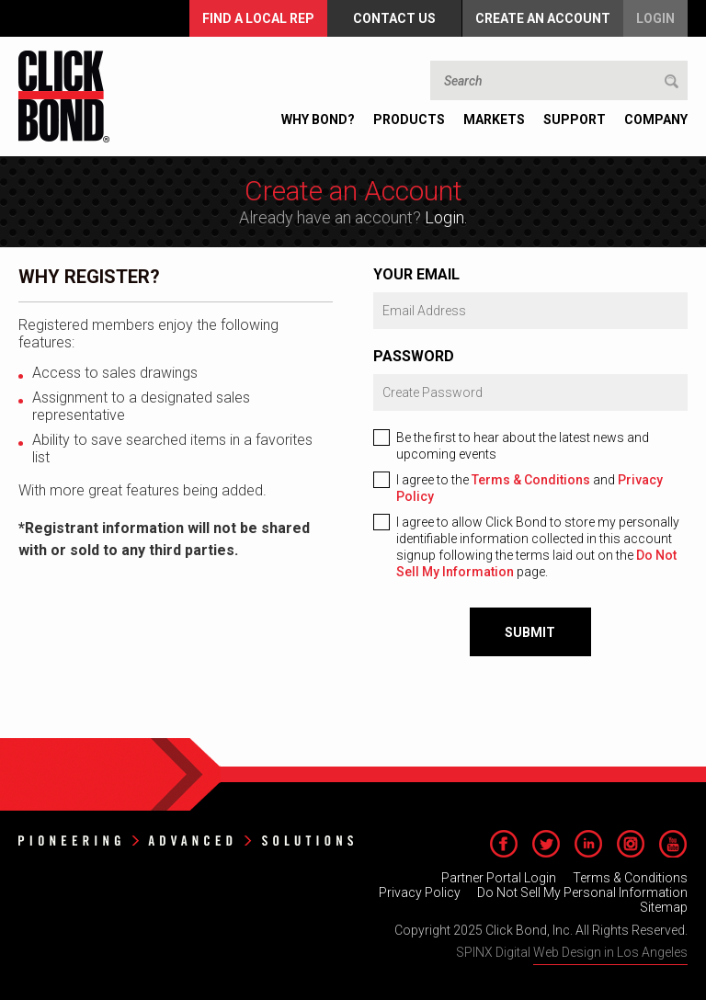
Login (655, 18)
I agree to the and (529, 488)
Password (413, 356)
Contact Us (394, 18)
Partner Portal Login (498, 877)
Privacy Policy (420, 892)
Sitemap (664, 907)
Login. (446, 217)
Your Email (416, 274)
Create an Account (542, 18)
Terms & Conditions (531, 479)
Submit (530, 632)
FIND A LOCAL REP (258, 18)
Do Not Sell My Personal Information (582, 892)
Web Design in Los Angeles (610, 952)
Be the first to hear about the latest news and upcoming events (522, 445)
